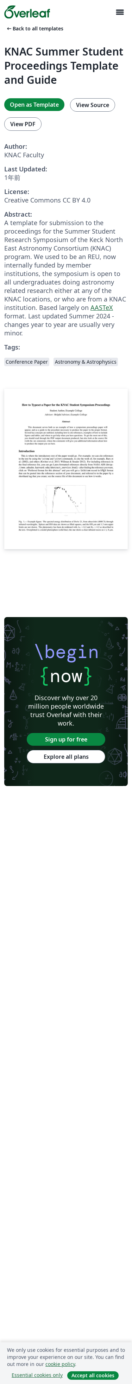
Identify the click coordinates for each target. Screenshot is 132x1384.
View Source (92, 105)
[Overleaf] (27, 12)
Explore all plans (66, 757)
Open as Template (34, 105)
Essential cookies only (37, 1375)
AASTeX (101, 307)
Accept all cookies (92, 1375)
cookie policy (60, 1364)
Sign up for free (66, 739)
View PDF (23, 124)
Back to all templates (34, 28)
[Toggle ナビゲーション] (120, 12)
